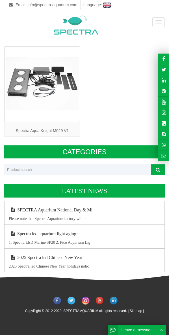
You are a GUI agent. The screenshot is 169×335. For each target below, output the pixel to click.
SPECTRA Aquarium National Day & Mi (50, 209)
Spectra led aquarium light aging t (44, 233)
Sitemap (136, 311)
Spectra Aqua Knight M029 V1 (42, 130)
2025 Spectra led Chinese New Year (45, 257)
